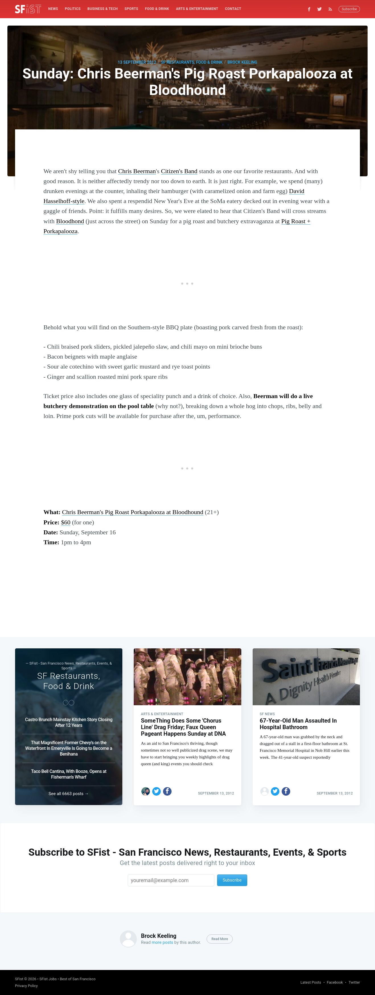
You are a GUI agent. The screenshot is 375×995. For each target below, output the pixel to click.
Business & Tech (102, 9)
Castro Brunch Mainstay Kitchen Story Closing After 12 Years (68, 722)
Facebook (335, 982)
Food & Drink (157, 9)
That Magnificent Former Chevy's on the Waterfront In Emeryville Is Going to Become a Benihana (68, 748)
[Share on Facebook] (167, 791)
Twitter (354, 982)
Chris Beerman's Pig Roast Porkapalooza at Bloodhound (132, 512)
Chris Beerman (137, 171)
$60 (65, 522)
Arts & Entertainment (197, 9)
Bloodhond (70, 221)
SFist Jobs (48, 979)
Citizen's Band (179, 171)
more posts (162, 942)
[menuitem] (53, 9)
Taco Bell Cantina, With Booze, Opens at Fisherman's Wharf (68, 774)
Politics (73, 9)
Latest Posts (310, 982)
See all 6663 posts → (69, 793)
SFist (19, 979)
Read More (219, 939)
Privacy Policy (26, 986)
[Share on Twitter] (156, 791)
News (53, 9)
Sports (131, 9)
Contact (233, 9)
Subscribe (349, 9)
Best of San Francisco (78, 979)
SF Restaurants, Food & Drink (191, 62)
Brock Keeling (242, 62)
